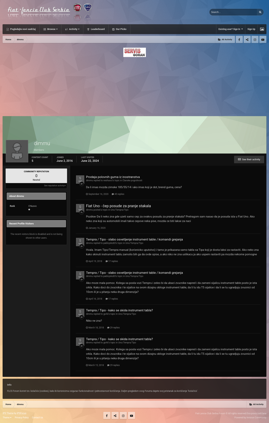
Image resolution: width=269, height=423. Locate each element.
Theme (7, 417)
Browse (52, 29)
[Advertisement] (134, 85)
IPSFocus (21, 413)
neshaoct (107, 180)
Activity (74, 29)
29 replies (113, 327)
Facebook (239, 39)
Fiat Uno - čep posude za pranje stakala (118, 206)
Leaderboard (97, 29)
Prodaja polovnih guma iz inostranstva (113, 177)
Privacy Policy (22, 417)
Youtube (262, 39)
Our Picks (120, 29)
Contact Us (37, 417)
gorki (105, 314)
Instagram (255, 39)
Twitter (247, 39)
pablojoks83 (109, 243)
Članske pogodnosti (132, 180)
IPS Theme (8, 413)
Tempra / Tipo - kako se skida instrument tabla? (119, 310)
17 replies (112, 261)
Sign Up (251, 29)
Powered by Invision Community (250, 417)
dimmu (89, 180)
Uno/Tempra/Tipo (119, 210)
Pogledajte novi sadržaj (23, 29)
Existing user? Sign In (231, 29)
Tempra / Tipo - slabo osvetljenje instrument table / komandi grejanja (134, 239)
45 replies (118, 194)
